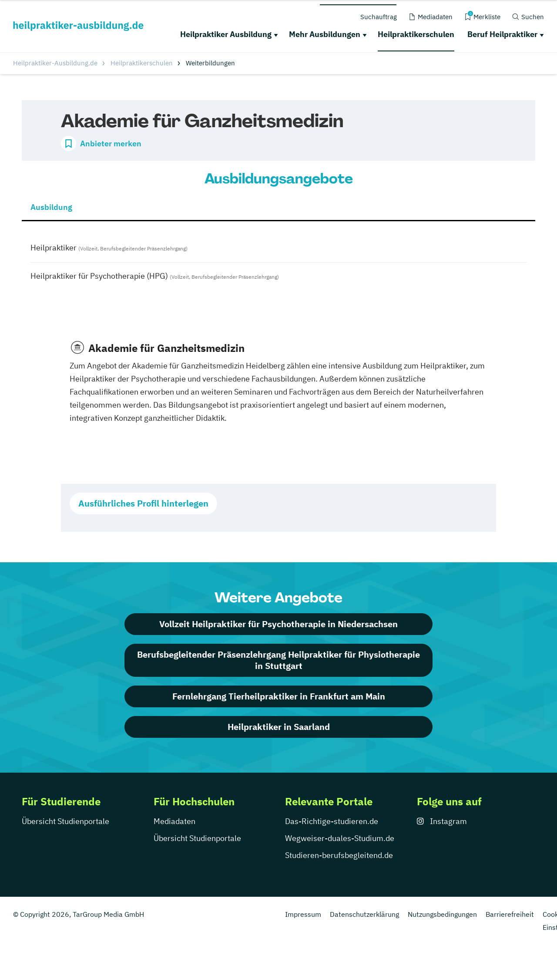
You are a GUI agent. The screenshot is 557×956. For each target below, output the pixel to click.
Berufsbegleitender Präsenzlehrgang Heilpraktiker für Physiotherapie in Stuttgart (278, 660)
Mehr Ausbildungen (324, 34)
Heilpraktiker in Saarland (279, 727)
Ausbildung (51, 207)
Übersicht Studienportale (65, 821)
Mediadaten (174, 821)
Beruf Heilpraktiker (502, 34)
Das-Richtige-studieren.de (331, 821)
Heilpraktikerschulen (416, 34)
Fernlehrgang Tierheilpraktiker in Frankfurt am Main (278, 696)
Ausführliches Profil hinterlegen (143, 503)
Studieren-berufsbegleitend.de (339, 855)
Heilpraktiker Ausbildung (226, 34)
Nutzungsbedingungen (442, 914)
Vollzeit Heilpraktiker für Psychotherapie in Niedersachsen (278, 624)
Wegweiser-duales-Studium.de (339, 838)
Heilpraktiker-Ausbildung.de (55, 63)
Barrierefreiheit (510, 914)
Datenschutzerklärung (364, 914)
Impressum (303, 914)
